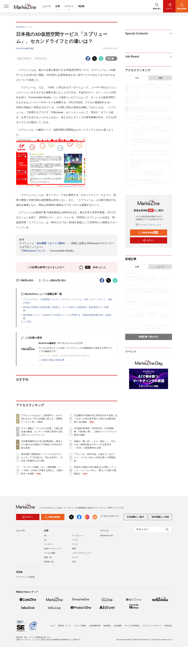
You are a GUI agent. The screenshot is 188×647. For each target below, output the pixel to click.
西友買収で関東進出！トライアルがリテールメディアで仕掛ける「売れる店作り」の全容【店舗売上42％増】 (42, 457)
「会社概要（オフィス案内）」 (51, 243)
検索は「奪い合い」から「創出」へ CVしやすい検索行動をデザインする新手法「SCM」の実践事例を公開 (95, 444)
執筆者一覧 (48, 562)
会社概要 (117, 626)
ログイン (148, 240)
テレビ (75, 557)
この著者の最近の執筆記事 (51, 360)
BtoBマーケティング (52, 549)
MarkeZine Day (106, 535)
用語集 (81, 6)
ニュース (46, 6)
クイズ (75, 544)
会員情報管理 (94, 626)
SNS (74, 562)
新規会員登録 (148, 232)
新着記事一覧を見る (148, 336)
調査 (74, 549)
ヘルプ (52, 626)
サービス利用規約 (132, 626)
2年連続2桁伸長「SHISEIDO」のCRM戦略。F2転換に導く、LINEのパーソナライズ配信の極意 (95, 431)
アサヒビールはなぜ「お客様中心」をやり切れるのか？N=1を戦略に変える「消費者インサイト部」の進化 (42, 418)
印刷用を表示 (24, 280)
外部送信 (168, 626)
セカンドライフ (24, 58)
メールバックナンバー (148, 224)
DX (45, 535)
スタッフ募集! (80, 626)
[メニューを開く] (6, 6)
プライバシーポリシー (152, 626)
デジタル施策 (49, 553)
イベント (69, 6)
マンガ (75, 540)
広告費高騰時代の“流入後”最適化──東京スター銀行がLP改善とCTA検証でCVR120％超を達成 (42, 444)
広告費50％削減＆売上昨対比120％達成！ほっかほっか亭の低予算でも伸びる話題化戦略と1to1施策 (95, 418)
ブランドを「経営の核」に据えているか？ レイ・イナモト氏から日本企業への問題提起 (95, 457)
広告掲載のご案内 (135, 517)
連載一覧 (48, 557)
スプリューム (40, 58)
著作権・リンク (64, 626)
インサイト (48, 544)
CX (45, 540)
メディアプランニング (81, 553)
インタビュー (77, 535)
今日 (137, 78)
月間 (160, 78)
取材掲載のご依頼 (160, 517)
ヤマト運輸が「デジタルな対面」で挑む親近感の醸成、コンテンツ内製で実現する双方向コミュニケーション (42, 431)
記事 (57, 6)
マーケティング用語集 (25, 577)
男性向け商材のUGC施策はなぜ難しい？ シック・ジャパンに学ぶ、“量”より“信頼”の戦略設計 (95, 470)
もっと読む (26, 321)
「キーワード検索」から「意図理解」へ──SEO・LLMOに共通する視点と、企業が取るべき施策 (42, 470)
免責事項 (107, 626)
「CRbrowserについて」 (33, 250)
